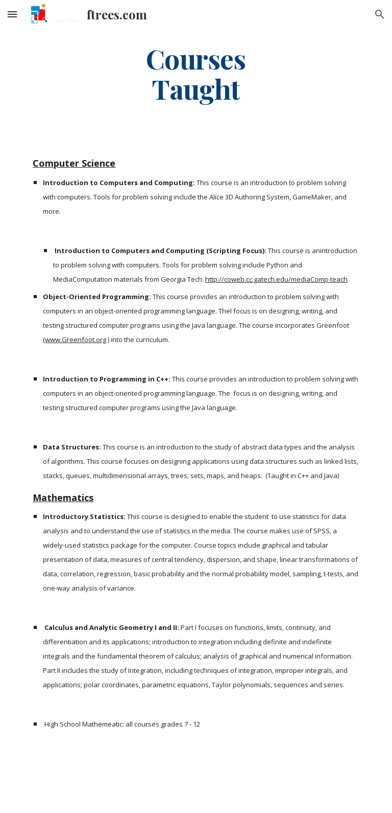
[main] (196, 73)
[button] (12, 14)
